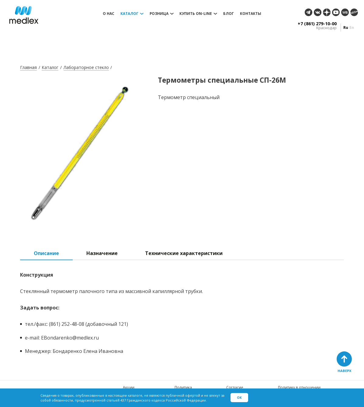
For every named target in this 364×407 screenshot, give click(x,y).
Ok (239, 397)
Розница (159, 14)
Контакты (250, 14)
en (351, 27)
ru (345, 27)
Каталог (129, 14)
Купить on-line (195, 14)
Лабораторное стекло (86, 67)
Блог (228, 14)
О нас (108, 14)
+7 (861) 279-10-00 (317, 23)
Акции (128, 387)
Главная (28, 67)
